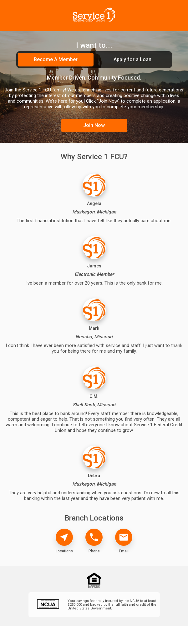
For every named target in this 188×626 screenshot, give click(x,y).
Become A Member (56, 59)
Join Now (94, 125)
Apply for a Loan (132, 59)
